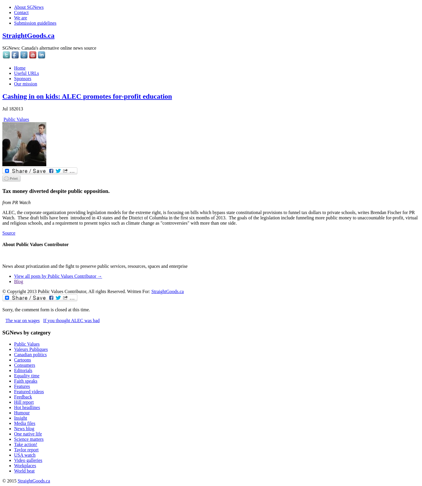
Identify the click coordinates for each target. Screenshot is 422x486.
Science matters (29, 439)
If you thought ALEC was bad (71, 320)
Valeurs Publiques (31, 349)
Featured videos (29, 391)
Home (19, 67)
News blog (24, 428)
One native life (28, 433)
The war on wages (23, 320)
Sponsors (22, 78)
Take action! (25, 444)
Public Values (16, 119)
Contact (21, 12)
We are (20, 17)
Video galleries (28, 460)
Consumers (24, 365)
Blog (18, 281)
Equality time (27, 375)
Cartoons (22, 359)
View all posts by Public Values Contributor (58, 276)
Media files (24, 423)
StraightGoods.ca (28, 35)
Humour (22, 412)
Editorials (23, 370)
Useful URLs (26, 73)
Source (8, 233)
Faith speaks (26, 381)
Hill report (24, 402)
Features (22, 386)
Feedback (23, 396)
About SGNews (29, 7)
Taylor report (26, 449)
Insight (20, 418)
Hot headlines (27, 407)
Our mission (25, 83)
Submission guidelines (35, 23)
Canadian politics (30, 354)
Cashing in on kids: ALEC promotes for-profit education (87, 96)
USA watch (24, 455)
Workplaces (25, 465)
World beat (24, 470)
